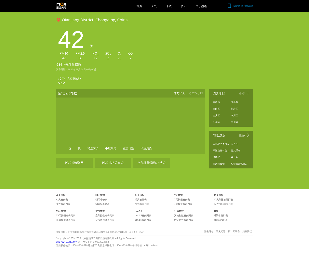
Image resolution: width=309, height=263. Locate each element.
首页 (139, 6)
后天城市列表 (142, 203)
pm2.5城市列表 (143, 219)
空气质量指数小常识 (151, 163)
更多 (242, 93)
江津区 (216, 122)
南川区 (234, 122)
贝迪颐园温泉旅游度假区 (239, 163)
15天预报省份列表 (65, 215)
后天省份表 (141, 199)
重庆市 (216, 102)
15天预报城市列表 (65, 219)
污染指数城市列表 (183, 219)
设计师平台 (234, 231)
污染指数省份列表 (183, 215)
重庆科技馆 (219, 163)
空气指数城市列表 (104, 219)
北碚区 (234, 102)
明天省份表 (101, 199)
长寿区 (234, 108)
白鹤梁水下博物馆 (221, 143)
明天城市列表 (102, 203)
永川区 (234, 115)
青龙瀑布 (235, 150)
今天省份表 (62, 199)
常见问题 (220, 231)
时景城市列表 (221, 219)
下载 (169, 6)
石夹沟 (234, 143)
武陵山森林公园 (221, 150)
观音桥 (234, 157)
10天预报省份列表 (223, 199)
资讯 (183, 6)
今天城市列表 (63, 203)
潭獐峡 (216, 157)
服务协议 (247, 231)
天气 (154, 6)
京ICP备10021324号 (66, 241)
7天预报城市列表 (183, 203)
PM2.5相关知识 (113, 163)
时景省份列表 (221, 215)
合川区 (216, 115)
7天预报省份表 (182, 199)
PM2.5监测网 (74, 163)
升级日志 (208, 231)
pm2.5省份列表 (143, 215)
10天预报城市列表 (223, 203)
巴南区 (216, 108)
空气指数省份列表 (104, 215)
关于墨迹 (201, 6)
